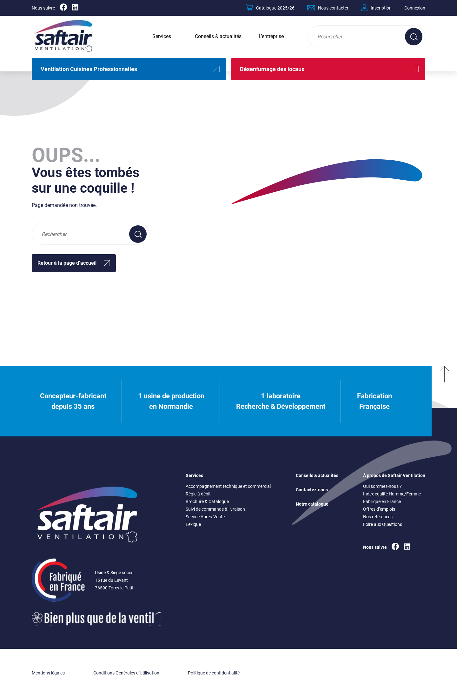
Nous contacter (327, 7)
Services (161, 36)
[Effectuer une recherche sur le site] (413, 36)
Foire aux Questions (382, 524)
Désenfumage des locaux (272, 69)
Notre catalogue (312, 504)
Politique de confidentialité (214, 672)
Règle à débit (198, 493)
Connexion (414, 7)
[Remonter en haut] (444, 401)
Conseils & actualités (218, 36)
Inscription (376, 7)
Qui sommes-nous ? (382, 486)
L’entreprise (271, 36)
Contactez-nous (312, 489)
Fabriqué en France (382, 501)
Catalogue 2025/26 (270, 7)
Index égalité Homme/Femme (392, 493)
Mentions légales (48, 672)
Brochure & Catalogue (207, 501)
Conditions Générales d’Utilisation (126, 672)
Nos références (378, 516)
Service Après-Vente (205, 516)
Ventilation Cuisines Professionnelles (89, 69)
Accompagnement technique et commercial (228, 486)
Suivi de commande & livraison (215, 509)
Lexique (193, 524)
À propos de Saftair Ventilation (394, 475)
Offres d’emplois (379, 509)
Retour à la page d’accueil (66, 263)
